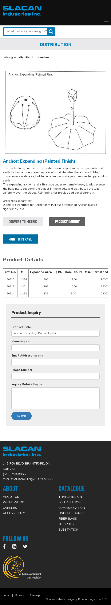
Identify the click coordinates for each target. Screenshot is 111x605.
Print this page (20, 239)
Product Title (21, 327)
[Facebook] (6, 547)
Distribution (69, 502)
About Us (11, 497)
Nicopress (67, 524)
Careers (10, 508)
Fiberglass (67, 519)
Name (15, 341)
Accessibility (14, 513)
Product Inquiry (67, 222)
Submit (21, 416)
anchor (44, 57)
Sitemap (35, 595)
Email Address (21, 355)
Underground (70, 513)
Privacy (19, 595)
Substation (68, 530)
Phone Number (22, 370)
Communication (71, 508)
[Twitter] (27, 547)
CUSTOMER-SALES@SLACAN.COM (28, 479)
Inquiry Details (21, 384)
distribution (27, 57)
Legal (6, 595)
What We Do (13, 502)
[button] (106, 20)
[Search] (51, 31)
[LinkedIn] (16, 547)
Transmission (70, 497)
